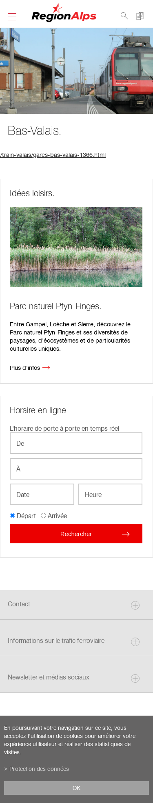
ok (76, 788)
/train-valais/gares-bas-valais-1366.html (53, 154)
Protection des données (39, 769)
